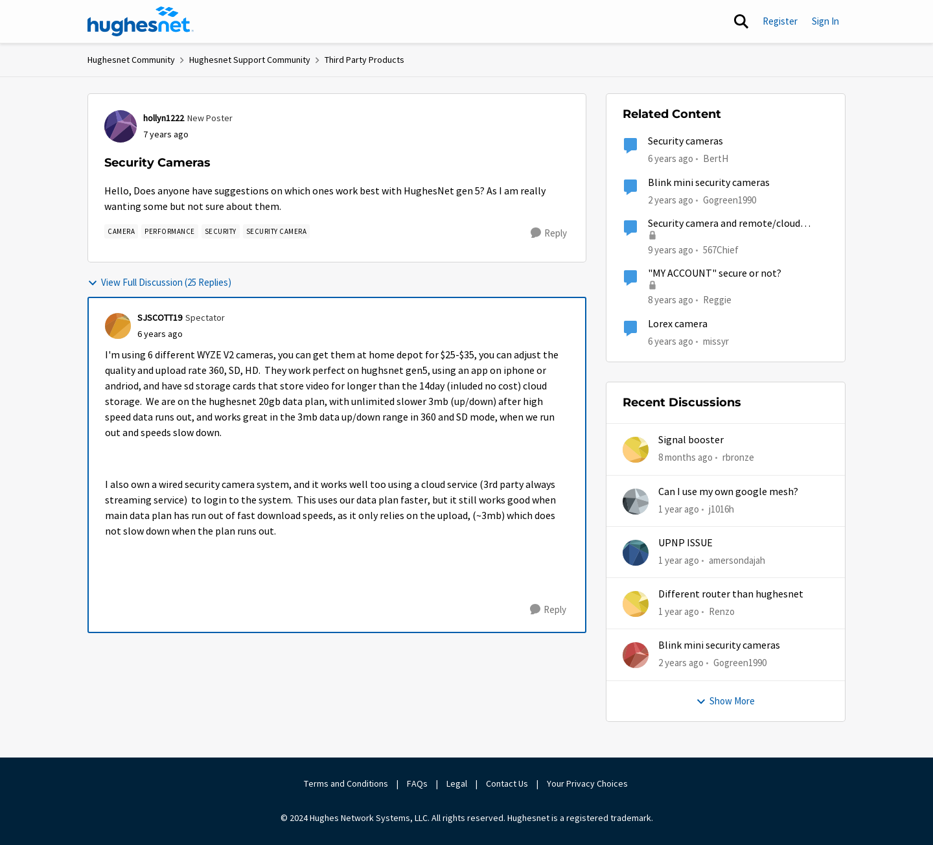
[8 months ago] (685, 457)
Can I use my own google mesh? (728, 491)
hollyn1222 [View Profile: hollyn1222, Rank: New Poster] (163, 118)
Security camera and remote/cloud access (724, 224)
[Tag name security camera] (276, 231)
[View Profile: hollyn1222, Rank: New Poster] (120, 126)
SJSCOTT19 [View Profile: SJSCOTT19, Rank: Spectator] (159, 317)
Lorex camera (678, 324)
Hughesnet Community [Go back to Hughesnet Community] (131, 59)
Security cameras (685, 141)
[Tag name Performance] (169, 231)
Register (780, 21)
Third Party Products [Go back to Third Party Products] (364, 59)
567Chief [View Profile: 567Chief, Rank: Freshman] (721, 250)
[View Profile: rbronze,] (636, 450)
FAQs (417, 783)
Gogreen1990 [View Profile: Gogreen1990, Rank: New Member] (729, 199)
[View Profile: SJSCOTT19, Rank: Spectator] (118, 326)
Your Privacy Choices (588, 783)
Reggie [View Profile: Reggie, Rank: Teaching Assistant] (717, 300)
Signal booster (691, 440)
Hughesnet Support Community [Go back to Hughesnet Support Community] (249, 59)
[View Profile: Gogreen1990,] (636, 655)
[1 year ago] (678, 509)
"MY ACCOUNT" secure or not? (714, 273)
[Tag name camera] (121, 231)
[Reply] (549, 233)
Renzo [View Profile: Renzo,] (722, 611)
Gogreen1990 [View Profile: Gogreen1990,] (739, 662)
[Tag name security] (221, 231)
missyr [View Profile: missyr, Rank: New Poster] (716, 340)
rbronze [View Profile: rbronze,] (738, 457)
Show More (725, 701)
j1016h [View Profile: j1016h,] (721, 508)
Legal (456, 783)
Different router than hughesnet (730, 594)
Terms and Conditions (346, 783)
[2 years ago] (681, 663)
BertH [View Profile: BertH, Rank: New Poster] (715, 158)
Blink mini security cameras (709, 182)
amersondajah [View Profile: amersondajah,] (737, 560)
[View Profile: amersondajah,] (636, 553)
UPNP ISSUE (685, 543)
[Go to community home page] (140, 21)
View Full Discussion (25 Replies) (159, 282)
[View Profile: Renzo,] (636, 604)
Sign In (825, 21)
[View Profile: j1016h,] (636, 502)
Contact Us (507, 783)
